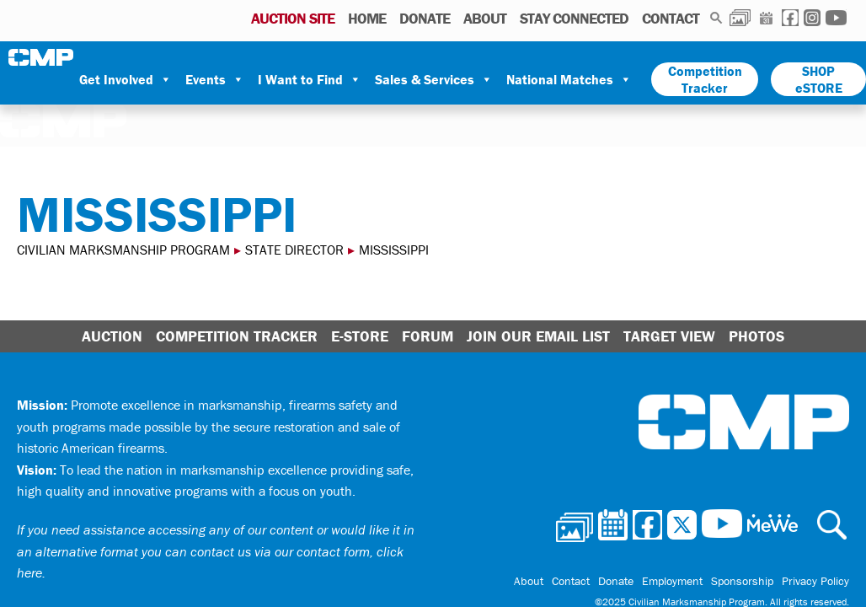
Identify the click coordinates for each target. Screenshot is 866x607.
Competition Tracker (705, 79)
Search (716, 17)
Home (367, 18)
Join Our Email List (538, 336)
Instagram (812, 17)
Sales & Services (434, 79)
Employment (672, 580)
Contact (670, 18)
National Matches (569, 79)
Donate (424, 18)
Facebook (790, 17)
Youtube (836, 17)
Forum (427, 336)
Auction (112, 336)
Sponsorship (742, 580)
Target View (669, 336)
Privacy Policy (815, 580)
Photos (740, 17)
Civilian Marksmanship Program (42, 57)
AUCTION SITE (292, 18)
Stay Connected (574, 18)
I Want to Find (309, 79)
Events (214, 79)
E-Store (359, 336)
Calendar (766, 17)
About (484, 18)
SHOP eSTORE (818, 79)
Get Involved (125, 79)
